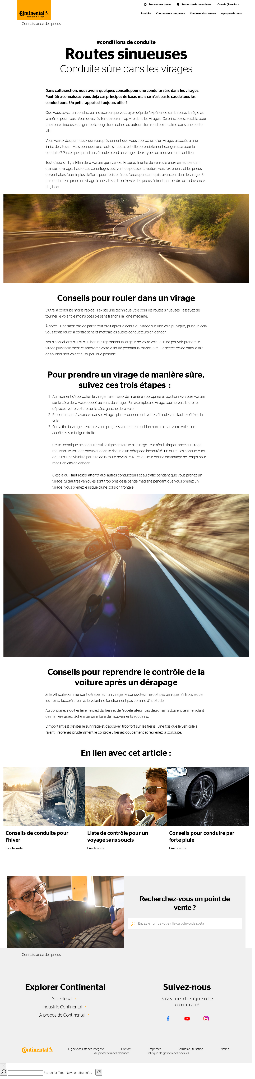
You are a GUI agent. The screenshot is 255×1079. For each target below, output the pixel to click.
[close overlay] (3, 1066)
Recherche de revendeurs (196, 4)
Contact (126, 1049)
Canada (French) (227, 4)
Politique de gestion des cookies (168, 1053)
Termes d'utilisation (190, 1049)
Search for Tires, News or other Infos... (69, 1073)
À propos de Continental (62, 1015)
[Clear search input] (98, 1072)
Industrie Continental (62, 1007)
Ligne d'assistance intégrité (86, 1049)
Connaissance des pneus (170, 13)
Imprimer (155, 1049)
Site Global (62, 999)
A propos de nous (231, 13)
